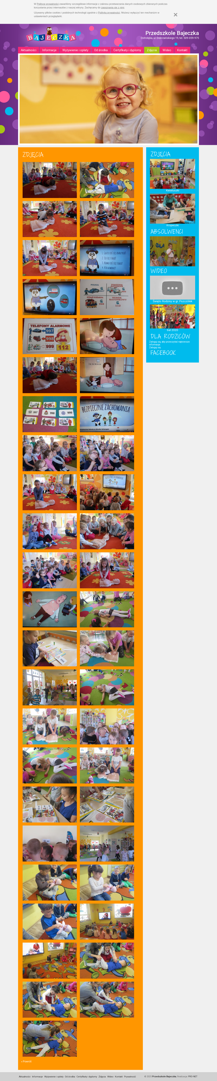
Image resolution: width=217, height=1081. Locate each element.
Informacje (49, 50)
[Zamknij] (175, 14)
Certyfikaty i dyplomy (127, 50)
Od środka (101, 50)
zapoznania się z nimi (112, 7)
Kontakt (182, 50)
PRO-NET (192, 1076)
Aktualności (28, 50)
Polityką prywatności (109, 12)
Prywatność (130, 1076)
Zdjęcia (152, 50)
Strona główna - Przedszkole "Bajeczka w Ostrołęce (51, 35)
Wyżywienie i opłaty (75, 50)
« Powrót (26, 1061)
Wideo (167, 50)
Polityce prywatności (48, 4)
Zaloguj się (155, 347)
